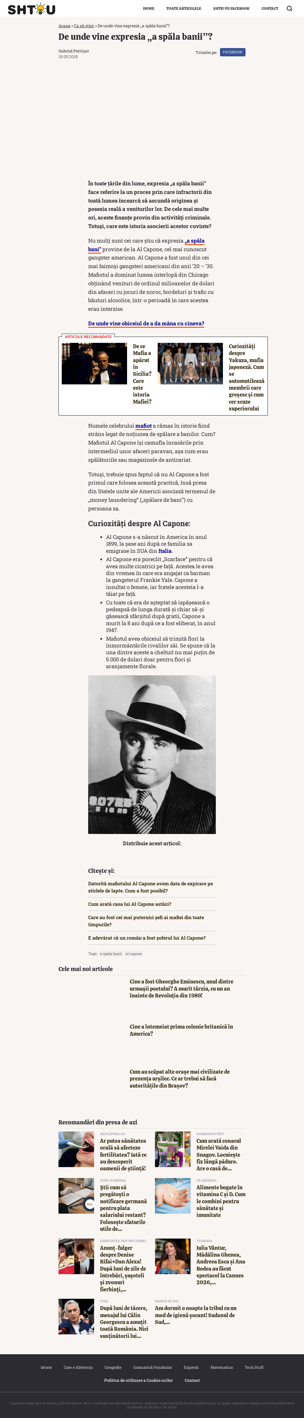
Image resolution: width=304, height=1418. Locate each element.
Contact (270, 8)
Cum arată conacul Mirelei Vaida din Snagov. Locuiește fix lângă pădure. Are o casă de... (219, 1154)
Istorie (46, 1367)
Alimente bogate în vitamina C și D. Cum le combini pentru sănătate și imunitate (221, 1201)
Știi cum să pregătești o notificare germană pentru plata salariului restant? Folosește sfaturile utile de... (123, 1208)
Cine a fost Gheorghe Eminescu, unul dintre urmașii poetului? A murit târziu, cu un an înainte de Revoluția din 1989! (181, 988)
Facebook (233, 52)
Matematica (221, 1367)
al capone (134, 953)
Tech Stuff (254, 1367)
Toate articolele (183, 8)
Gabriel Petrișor (73, 51)
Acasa (64, 25)
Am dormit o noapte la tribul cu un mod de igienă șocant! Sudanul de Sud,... (196, 1315)
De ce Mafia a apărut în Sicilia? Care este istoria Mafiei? (142, 374)
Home (148, 8)
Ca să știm (84, 25)
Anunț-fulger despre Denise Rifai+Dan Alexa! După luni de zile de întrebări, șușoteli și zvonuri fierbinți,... (123, 1268)
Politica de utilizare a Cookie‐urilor (138, 1380)
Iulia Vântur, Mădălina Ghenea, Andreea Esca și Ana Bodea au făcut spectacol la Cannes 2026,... (221, 1265)
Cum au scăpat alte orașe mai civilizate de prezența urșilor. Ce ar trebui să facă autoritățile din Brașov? (180, 1078)
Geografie (112, 1367)
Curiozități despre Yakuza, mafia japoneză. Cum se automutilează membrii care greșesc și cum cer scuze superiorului (247, 377)
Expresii (191, 1367)
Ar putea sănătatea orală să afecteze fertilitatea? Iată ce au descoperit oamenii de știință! (123, 1154)
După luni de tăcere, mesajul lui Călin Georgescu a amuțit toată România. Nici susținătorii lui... (124, 1322)
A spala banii (111, 953)
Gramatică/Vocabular (152, 1367)
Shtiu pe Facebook (231, 8)
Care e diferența (78, 1367)
